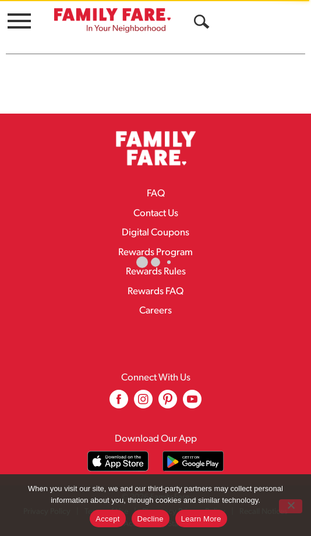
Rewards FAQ (155, 292)
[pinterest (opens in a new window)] (167, 403)
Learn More (201, 518)
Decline (150, 518)
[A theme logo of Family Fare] (112, 20)
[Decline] (290, 506)
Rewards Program (155, 253)
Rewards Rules (156, 272)
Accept (107, 518)
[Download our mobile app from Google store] (193, 461)
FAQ (156, 194)
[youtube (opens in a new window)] (192, 403)
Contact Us (155, 213)
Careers (155, 311)
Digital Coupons (155, 233)
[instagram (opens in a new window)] (143, 403)
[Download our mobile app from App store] (118, 461)
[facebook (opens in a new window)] (118, 403)
